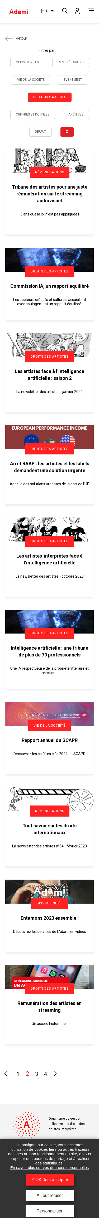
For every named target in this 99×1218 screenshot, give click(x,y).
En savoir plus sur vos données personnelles (49, 1167)
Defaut (40, 131)
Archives (75, 114)
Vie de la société (31, 79)
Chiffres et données (32, 114)
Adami (18, 11)
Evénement (73, 79)
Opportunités (27, 62)
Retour (21, 38)
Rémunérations (70, 62)
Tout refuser (49, 1195)
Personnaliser (50, 1211)
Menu (91, 10)
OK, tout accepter (49, 1179)
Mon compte (77, 10)
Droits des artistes (49, 97)
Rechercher (64, 10)
